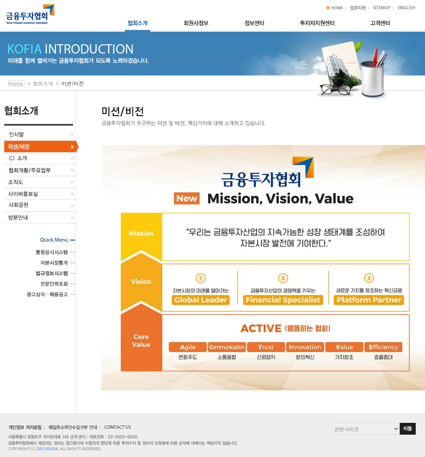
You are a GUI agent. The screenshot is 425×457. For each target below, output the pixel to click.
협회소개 (43, 83)
